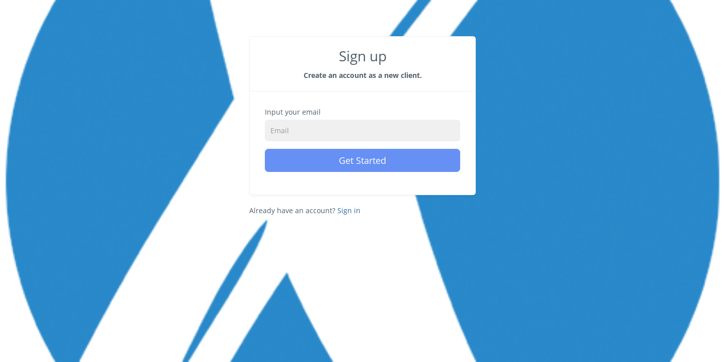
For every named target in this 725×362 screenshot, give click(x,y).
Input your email (293, 112)
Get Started (362, 160)
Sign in (348, 210)
